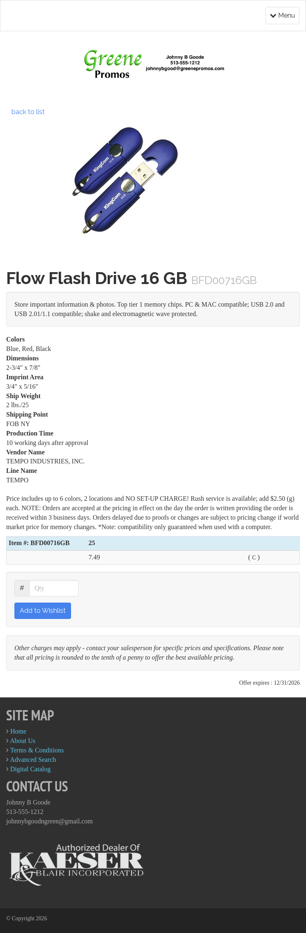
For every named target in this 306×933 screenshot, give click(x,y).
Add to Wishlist (43, 610)
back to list (28, 112)
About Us (22, 740)
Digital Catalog (30, 769)
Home (18, 731)
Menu (282, 15)
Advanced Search (33, 759)
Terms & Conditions (37, 750)
